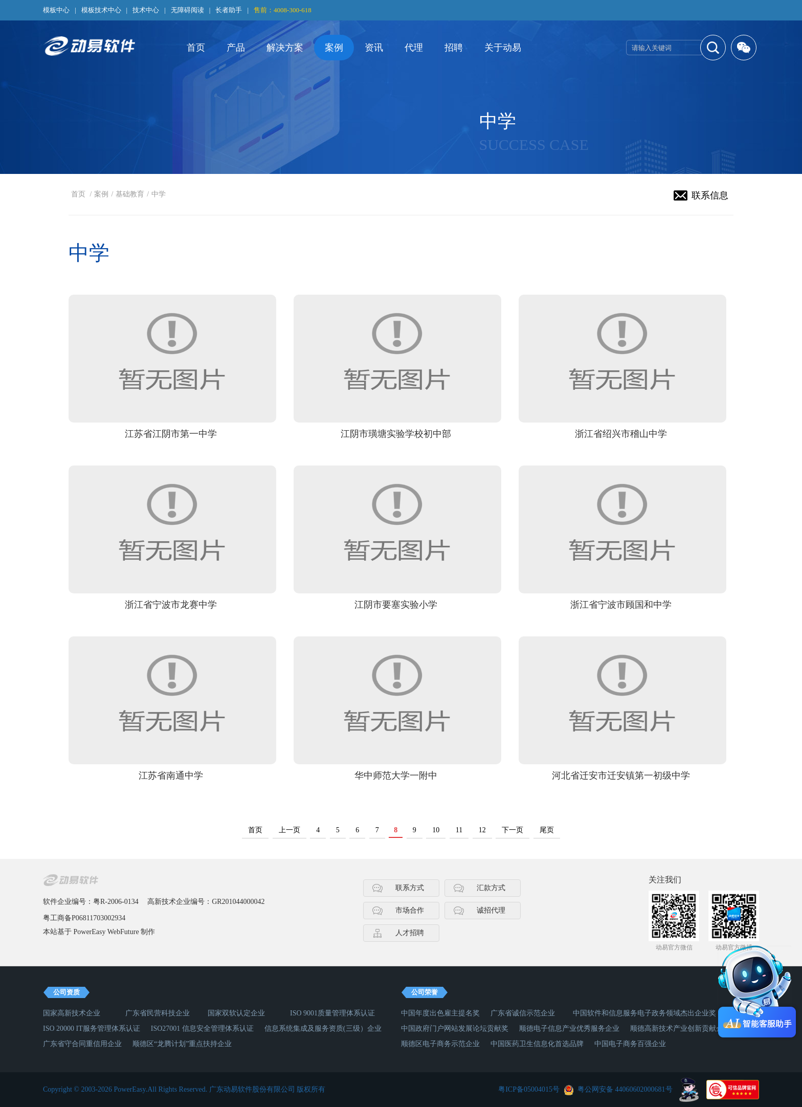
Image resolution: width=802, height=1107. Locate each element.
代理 (414, 47)
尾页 (547, 830)
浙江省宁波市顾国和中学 (621, 605)
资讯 (374, 47)
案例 (334, 47)
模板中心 (56, 10)
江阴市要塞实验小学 (395, 605)
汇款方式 (491, 888)
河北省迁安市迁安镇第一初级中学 (621, 775)
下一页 (512, 830)
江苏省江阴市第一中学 (171, 434)
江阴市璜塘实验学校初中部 (396, 434)
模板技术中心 (101, 10)
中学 (158, 194)
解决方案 (284, 47)
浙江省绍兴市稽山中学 (621, 434)
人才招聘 (409, 933)
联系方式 (409, 888)
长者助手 (228, 10)
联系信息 (710, 195)
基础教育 (130, 194)
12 (482, 830)
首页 (196, 47)
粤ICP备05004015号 (529, 1089)
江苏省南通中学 (171, 775)
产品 (236, 47)
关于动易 (502, 47)
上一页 (289, 830)
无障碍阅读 (187, 10)
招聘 (453, 47)
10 (435, 830)
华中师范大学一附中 (395, 775)
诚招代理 (491, 910)
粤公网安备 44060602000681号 (625, 1089)
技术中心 (145, 10)
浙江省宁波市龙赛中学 (171, 605)
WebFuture (123, 932)
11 (459, 830)
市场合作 (409, 910)
